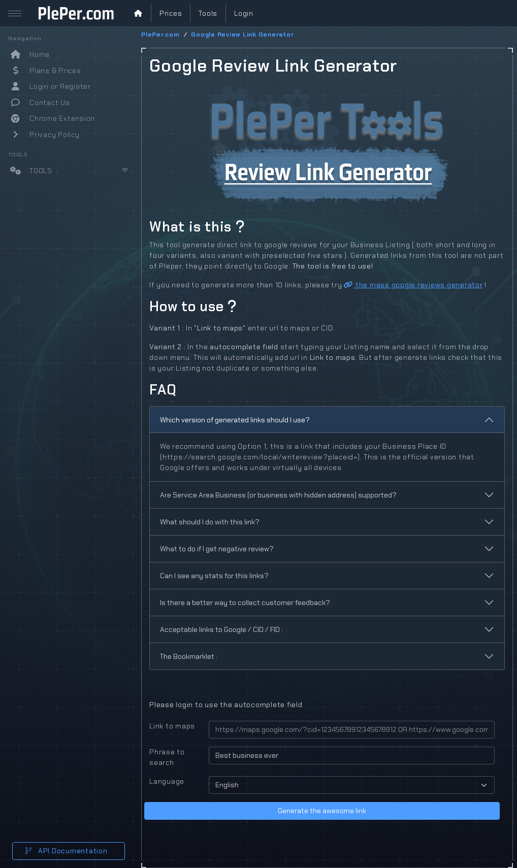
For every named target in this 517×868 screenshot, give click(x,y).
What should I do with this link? (210, 521)
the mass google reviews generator (413, 284)
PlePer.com (160, 34)
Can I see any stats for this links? (214, 575)
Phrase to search (167, 757)
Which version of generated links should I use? (235, 419)
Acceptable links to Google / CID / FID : (221, 629)
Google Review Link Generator (242, 34)
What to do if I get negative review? (217, 548)
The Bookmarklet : (188, 656)
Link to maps (172, 725)
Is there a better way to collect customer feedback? (245, 602)
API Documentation (66, 850)
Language (166, 781)
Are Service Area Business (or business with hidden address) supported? (278, 494)
